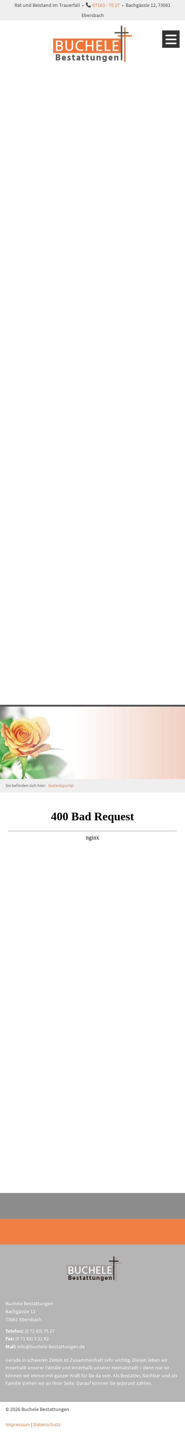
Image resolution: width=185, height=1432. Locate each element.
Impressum (17, 1424)
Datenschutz (46, 1424)
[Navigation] (171, 39)
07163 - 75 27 (106, 5)
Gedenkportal (60, 785)
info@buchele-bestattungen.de (51, 1346)
